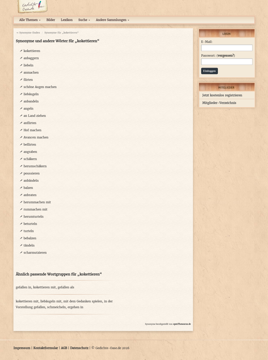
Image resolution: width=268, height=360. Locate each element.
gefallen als (66, 287)
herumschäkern (35, 166)
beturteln (30, 224)
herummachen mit (37, 202)
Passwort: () (218, 55)
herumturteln (33, 216)
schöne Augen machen (40, 87)
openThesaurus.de (182, 324)
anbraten (30, 195)
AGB (64, 348)
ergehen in (75, 307)
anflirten (30, 123)
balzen (28, 188)
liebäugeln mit (50, 301)
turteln (29, 231)
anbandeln (31, 101)
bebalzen (30, 238)
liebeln (28, 65)
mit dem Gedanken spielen (82, 301)
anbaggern (31, 58)
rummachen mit (35, 209)
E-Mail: (206, 42)
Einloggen (209, 70)
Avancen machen (36, 137)
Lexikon (67, 20)
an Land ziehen (35, 116)
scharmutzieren (35, 252)
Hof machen (32, 130)
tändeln (29, 245)
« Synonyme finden (28, 32)
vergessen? (226, 55)
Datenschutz (79, 348)
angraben (30, 152)
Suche (84, 20)
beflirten (30, 144)
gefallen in (23, 287)
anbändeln (31, 180)
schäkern (30, 159)
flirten (28, 80)
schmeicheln (56, 307)
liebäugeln (31, 94)
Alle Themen (30, 20)
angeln (28, 108)
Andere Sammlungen (112, 20)
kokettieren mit (44, 287)
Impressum (21, 348)
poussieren (32, 173)
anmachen (31, 72)
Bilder (50, 20)
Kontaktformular (45, 348)
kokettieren (32, 51)
